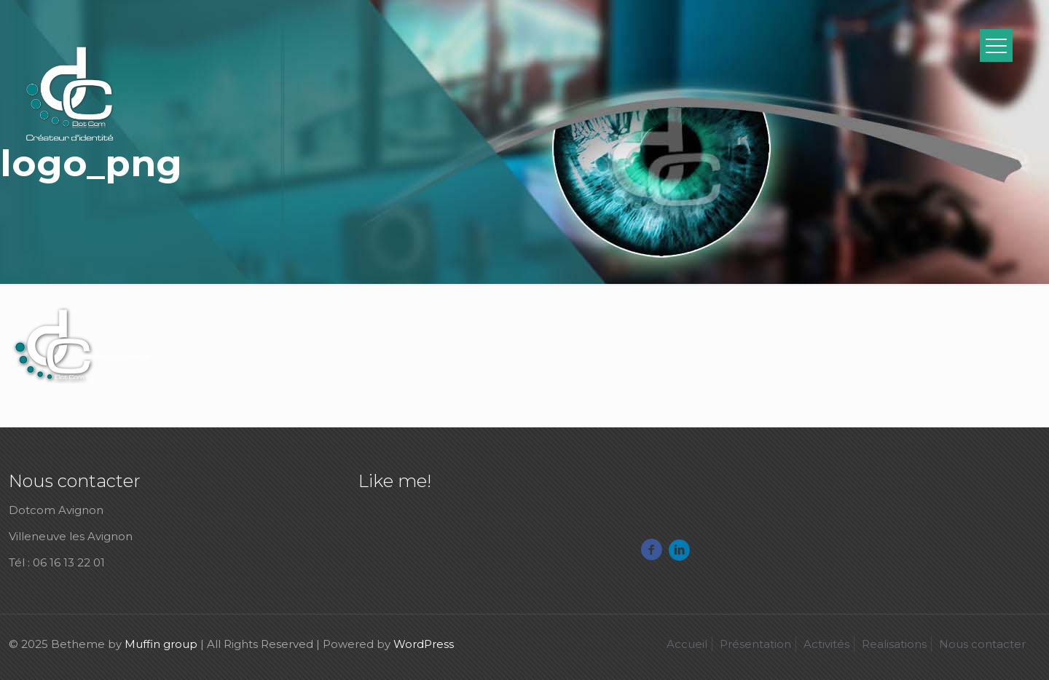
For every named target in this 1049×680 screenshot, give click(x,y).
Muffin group (161, 644)
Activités (826, 644)
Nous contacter (982, 644)
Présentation (755, 644)
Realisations (894, 644)
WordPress (423, 644)
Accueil (687, 644)
